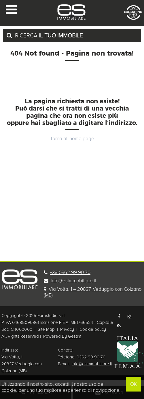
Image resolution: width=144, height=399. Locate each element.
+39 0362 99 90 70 (70, 272)
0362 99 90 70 (91, 357)
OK (133, 384)
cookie (8, 390)
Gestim (74, 336)
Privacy (67, 329)
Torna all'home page (72, 139)
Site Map (46, 329)
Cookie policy (92, 329)
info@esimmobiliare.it (73, 281)
